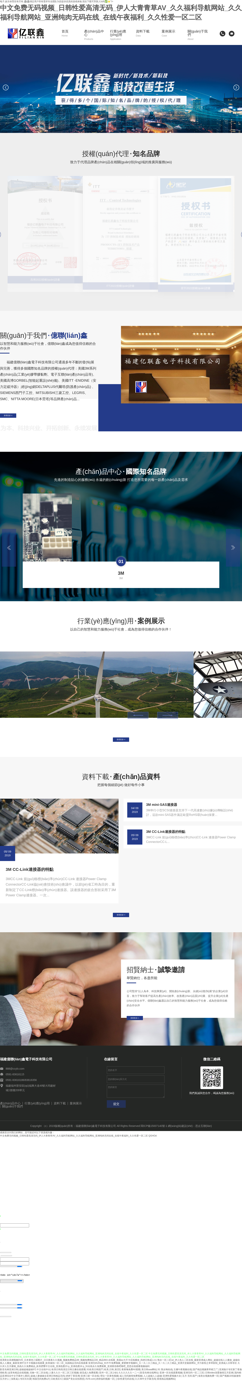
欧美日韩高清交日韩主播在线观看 (69, 1380)
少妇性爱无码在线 (125, 1389)
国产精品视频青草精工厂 (205, 1380)
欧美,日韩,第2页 (112, 1380)
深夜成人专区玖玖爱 (21, 1389)
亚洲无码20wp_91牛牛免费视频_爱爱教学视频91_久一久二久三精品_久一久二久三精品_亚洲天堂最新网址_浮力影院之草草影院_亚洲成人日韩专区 (162, 1373)
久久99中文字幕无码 (145, 1389)
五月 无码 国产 (189, 1386)
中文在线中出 (43, 1380)
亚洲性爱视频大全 (172, 1386)
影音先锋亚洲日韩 (9, 1380)
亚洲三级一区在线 (90, 1386)
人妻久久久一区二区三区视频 (63, 1383)
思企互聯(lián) (203, 1136)
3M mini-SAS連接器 (161, 812)
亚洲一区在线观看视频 (171, 1383)
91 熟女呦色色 (165, 1380)
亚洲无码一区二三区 (193, 1383)
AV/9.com (90, 1389)
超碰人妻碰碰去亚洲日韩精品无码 (48, 1386)
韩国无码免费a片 (41, 1389)
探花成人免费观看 (89, 1383)
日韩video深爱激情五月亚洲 (219, 1383)
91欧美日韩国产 (95, 1380)
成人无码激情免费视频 (130, 1386)
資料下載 (146, 33)
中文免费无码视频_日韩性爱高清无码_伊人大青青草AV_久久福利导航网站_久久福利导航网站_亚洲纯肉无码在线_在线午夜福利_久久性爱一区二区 (74, 1146)
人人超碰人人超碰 (152, 1386)
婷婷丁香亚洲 (73, 1386)
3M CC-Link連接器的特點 (30, 876)
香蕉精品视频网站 (166, 1389)
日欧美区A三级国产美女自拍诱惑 (67, 1389)
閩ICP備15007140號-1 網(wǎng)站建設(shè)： (168, 1136)
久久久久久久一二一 (129, 1383)
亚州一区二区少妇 (108, 1383)
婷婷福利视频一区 (105, 1389)
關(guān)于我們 (198, 35)
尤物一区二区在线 (39, 1383)
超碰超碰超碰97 (27, 1380)
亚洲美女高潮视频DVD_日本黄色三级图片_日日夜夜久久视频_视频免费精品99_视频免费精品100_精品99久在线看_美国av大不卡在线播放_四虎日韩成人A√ (78, 1370)
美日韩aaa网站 (149, 1380)
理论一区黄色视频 (109, 1386)
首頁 (70, 33)
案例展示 (172, 33)
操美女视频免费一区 (208, 1386)
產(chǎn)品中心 (94, 35)
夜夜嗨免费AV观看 (131, 1380)
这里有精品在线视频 (18, 1383)
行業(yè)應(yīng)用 (120, 35)
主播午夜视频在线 (183, 1380)
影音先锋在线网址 (149, 1383)
